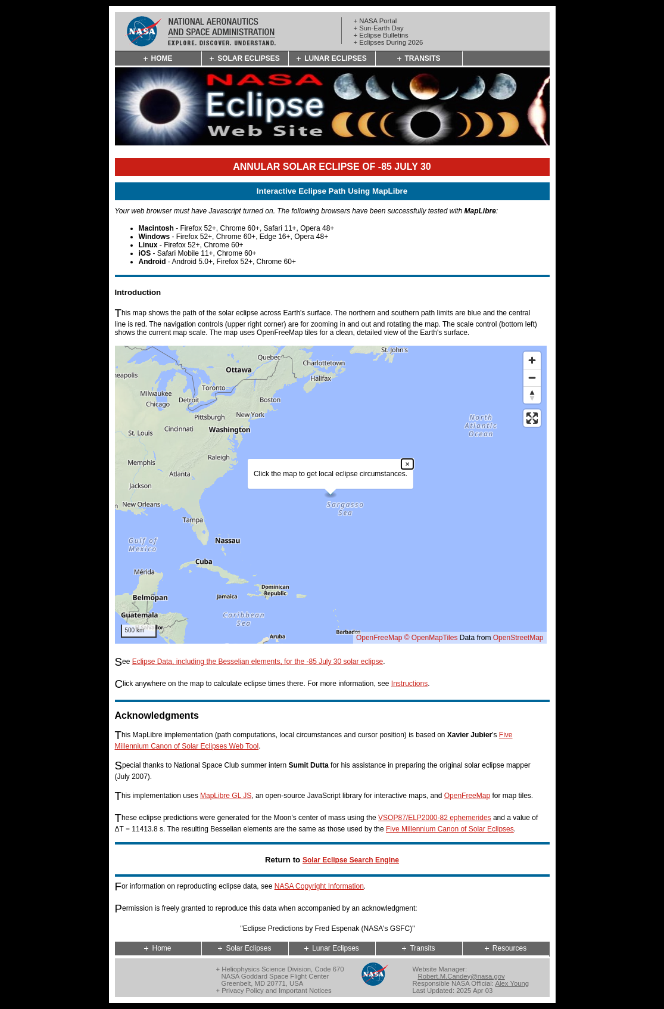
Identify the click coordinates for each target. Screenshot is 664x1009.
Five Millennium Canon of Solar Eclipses (450, 829)
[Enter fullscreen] (532, 418)
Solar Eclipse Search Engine (351, 860)
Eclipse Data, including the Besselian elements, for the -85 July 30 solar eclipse (258, 661)
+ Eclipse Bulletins (381, 35)
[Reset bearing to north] (532, 394)
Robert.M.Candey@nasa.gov (461, 976)
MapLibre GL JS (225, 795)
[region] (331, 495)
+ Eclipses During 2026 (388, 42)
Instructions (409, 683)
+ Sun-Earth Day (379, 28)
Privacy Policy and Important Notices (276, 990)
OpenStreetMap (518, 638)
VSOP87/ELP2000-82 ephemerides (434, 818)
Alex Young (512, 983)
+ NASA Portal (375, 20)
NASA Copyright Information (319, 886)
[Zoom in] (532, 360)
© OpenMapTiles (431, 638)
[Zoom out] (532, 377)
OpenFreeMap (379, 638)
